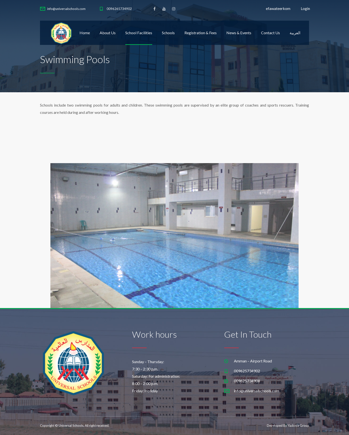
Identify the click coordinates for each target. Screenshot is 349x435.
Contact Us (270, 32)
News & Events (238, 32)
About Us (108, 32)
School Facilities (138, 32)
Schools (168, 32)
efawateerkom (278, 8)
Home (84, 32)
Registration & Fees (200, 32)
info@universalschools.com (66, 9)
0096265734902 (119, 9)
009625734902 (247, 370)
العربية (295, 32)
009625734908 (247, 380)
